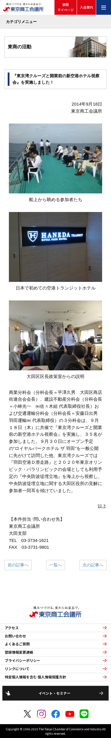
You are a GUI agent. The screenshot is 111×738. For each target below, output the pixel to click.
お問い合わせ (15, 636)
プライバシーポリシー (22, 660)
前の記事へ (18, 565)
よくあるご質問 (17, 644)
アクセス (12, 627)
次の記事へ (93, 565)
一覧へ (55, 565)
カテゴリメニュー (21, 21)
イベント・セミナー (54, 693)
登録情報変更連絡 (19, 652)
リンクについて (17, 668)
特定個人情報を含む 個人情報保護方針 (35, 677)
